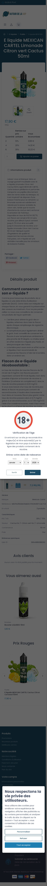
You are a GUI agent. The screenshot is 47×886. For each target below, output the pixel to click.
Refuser (23, 838)
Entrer (32, 472)
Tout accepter (24, 845)
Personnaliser (23, 831)
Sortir (14, 472)
